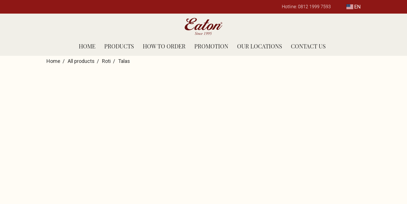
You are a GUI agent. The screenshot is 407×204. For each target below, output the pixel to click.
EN (353, 7)
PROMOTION (211, 46)
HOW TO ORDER (164, 46)
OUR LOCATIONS (259, 46)
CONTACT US (308, 46)
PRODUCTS (119, 46)
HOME (87, 46)
